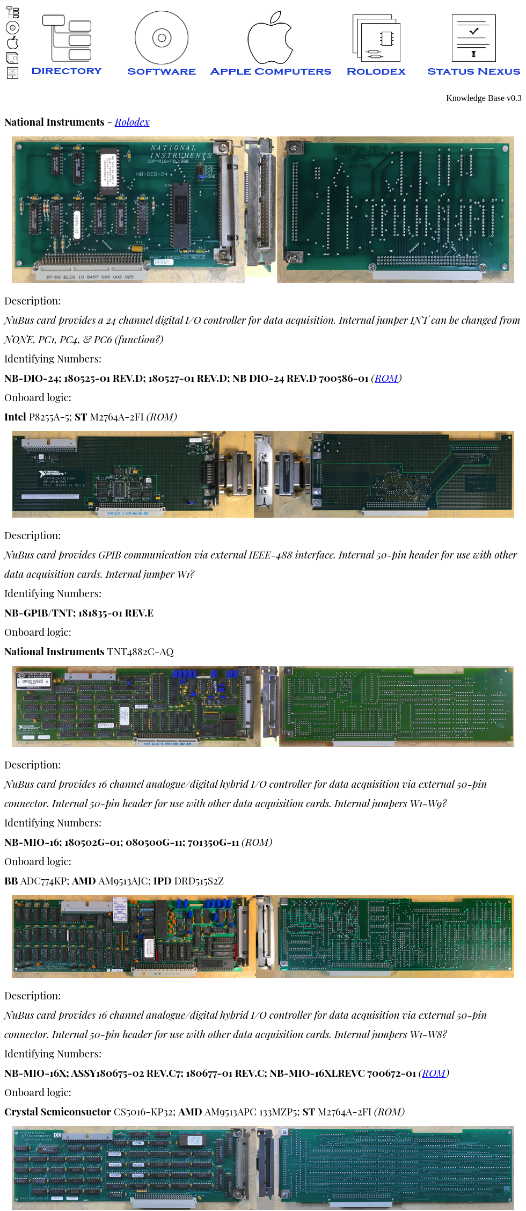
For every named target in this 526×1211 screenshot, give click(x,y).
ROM (386, 378)
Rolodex (132, 121)
